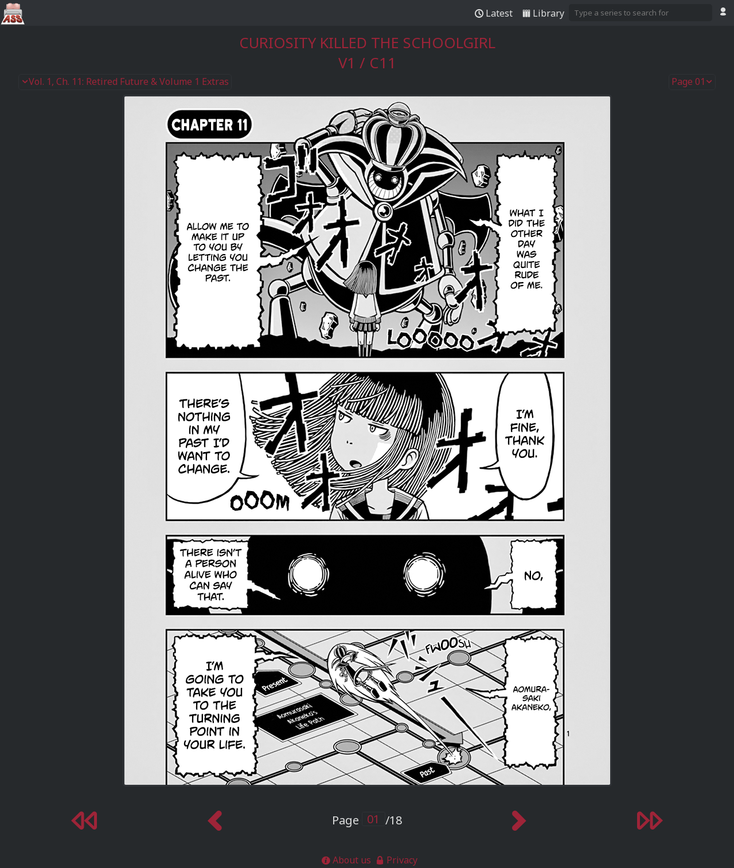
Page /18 (367, 820)
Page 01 (692, 82)
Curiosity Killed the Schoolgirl (367, 43)
